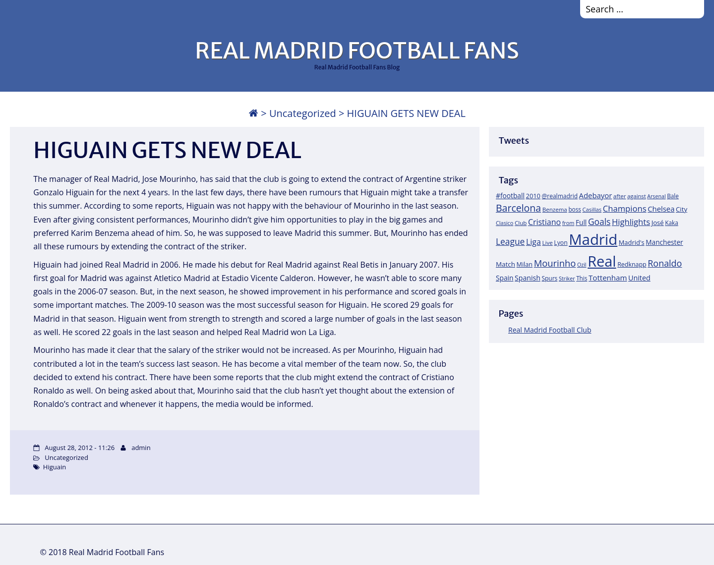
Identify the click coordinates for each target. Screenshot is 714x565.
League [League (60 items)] (510, 241)
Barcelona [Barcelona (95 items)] (518, 208)
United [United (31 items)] (639, 277)
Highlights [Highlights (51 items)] (631, 221)
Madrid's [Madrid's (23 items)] (632, 242)
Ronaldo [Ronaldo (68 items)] (665, 263)
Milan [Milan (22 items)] (525, 264)
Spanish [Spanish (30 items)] (527, 277)
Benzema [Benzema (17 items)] (554, 209)
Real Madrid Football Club (549, 330)
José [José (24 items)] (658, 222)
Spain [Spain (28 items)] (505, 277)
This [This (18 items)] (581, 278)
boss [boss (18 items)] (574, 209)
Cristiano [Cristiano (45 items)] (544, 222)
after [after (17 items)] (619, 196)
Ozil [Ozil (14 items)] (582, 264)
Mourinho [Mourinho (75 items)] (555, 263)
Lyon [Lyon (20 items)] (560, 242)
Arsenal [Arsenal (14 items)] (656, 196)
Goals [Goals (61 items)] (599, 221)
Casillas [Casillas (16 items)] (592, 209)
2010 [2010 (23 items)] (533, 195)
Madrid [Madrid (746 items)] (593, 239)
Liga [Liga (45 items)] (533, 241)
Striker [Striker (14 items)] (567, 278)
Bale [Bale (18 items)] (673, 196)
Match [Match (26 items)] (505, 264)
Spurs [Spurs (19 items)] (549, 278)
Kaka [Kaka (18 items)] (671, 222)
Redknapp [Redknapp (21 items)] (632, 264)
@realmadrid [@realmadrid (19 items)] (560, 196)
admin (140, 447)
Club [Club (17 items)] (521, 222)
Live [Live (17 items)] (547, 242)
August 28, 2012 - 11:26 (80, 447)
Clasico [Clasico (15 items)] (504, 222)
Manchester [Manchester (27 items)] (664, 242)
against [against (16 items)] (636, 196)
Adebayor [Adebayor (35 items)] (595, 195)
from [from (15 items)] (568, 222)
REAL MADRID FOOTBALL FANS (357, 50)
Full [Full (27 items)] (581, 222)
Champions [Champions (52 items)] (625, 208)
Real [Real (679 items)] (602, 261)
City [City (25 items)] (681, 209)
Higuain (54, 466)
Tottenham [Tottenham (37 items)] (608, 277)
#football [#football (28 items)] (510, 195)
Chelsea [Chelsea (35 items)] (661, 209)
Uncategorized (302, 113)
